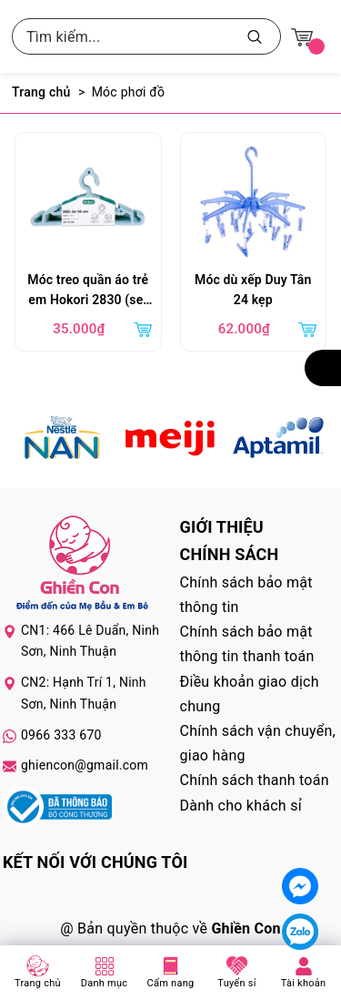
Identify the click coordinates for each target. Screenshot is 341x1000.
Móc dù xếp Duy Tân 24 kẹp (253, 289)
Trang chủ (38, 983)
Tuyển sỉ (236, 983)
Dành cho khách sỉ (241, 805)
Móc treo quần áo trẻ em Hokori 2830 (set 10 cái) (87, 291)
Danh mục (104, 983)
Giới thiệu (222, 526)
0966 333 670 (61, 735)
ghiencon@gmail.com (84, 765)
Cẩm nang (171, 983)
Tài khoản (303, 983)
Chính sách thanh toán (254, 780)
